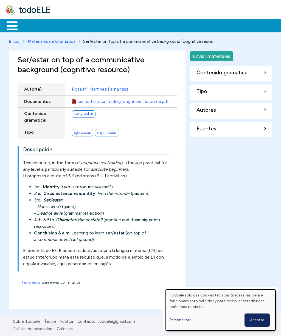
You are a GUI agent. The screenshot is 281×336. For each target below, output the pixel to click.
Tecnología (164, 25)
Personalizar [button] (180, 320)
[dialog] (221, 310)
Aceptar (257, 320)
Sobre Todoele (26, 320)
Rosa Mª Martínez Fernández (100, 88)
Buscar (225, 25)
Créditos (65, 327)
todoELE (35, 10)
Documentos (37, 100)
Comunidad (201, 25)
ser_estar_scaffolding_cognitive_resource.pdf (123, 100)
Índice (50, 320)
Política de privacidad (32, 327)
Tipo (29, 131)
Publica (66, 320)
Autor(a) (33, 88)
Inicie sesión (31, 281)
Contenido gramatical (35, 116)
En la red (130, 25)
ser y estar (83, 112)
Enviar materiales (211, 55)
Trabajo (99, 25)
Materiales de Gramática (51, 40)
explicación (107, 131)
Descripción (37, 148)
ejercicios (82, 131)
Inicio (9, 25)
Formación (66, 25)
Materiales (31, 25)
